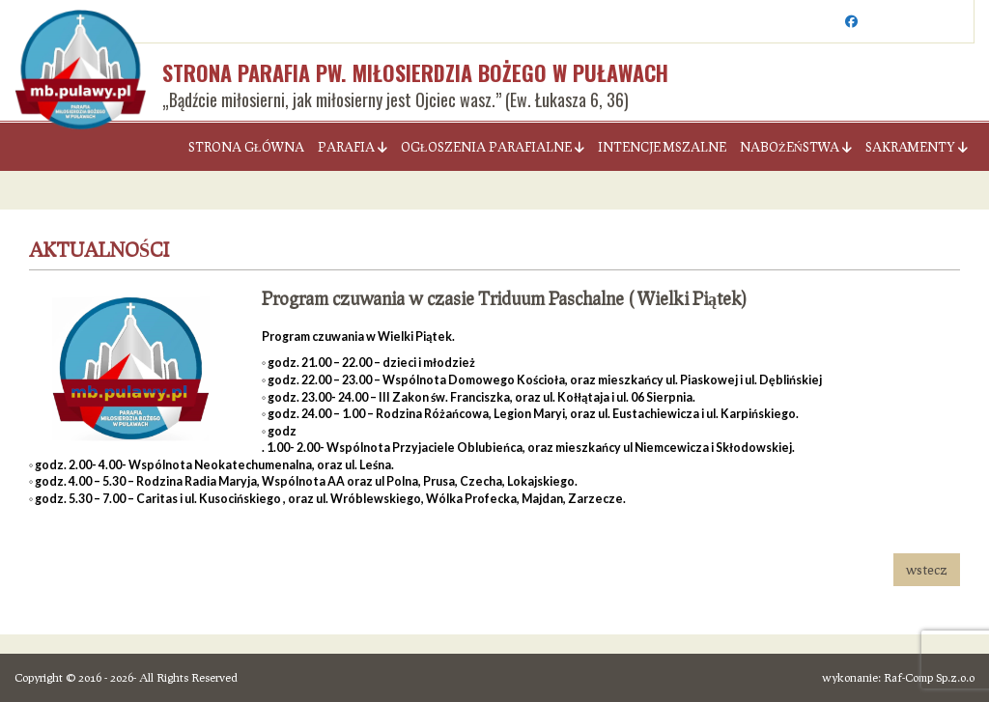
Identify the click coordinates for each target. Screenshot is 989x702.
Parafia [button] (352, 146)
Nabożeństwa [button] (796, 146)
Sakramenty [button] (916, 146)
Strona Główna (246, 146)
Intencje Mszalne (662, 146)
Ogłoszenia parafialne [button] (492, 146)
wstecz (926, 569)
